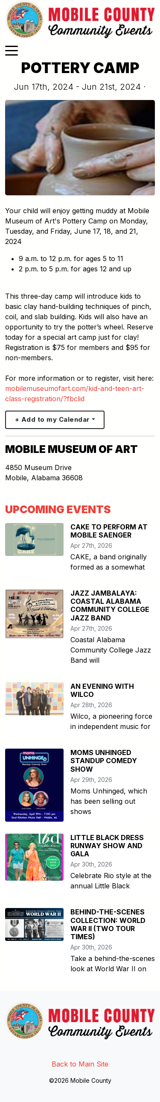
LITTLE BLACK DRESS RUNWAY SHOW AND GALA (107, 845)
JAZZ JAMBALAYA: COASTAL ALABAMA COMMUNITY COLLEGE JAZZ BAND (109, 605)
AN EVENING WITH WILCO (102, 690)
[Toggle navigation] (11, 50)
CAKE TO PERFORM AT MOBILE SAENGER (109, 531)
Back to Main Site (80, 1064)
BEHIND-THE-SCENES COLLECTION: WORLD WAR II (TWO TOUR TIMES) (107, 924)
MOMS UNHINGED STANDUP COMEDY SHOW (103, 760)
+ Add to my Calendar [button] (52, 419)
